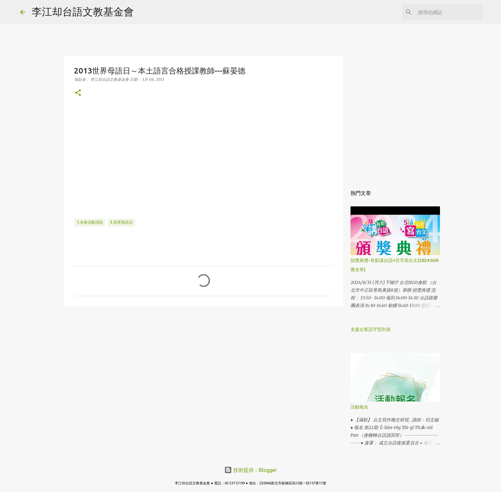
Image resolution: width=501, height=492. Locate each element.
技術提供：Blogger (250, 470)
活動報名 (359, 407)
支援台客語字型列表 (371, 329)
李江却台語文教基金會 (83, 11)
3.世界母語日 (121, 222)
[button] (78, 93)
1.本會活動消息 (90, 222)
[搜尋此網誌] (448, 12)
